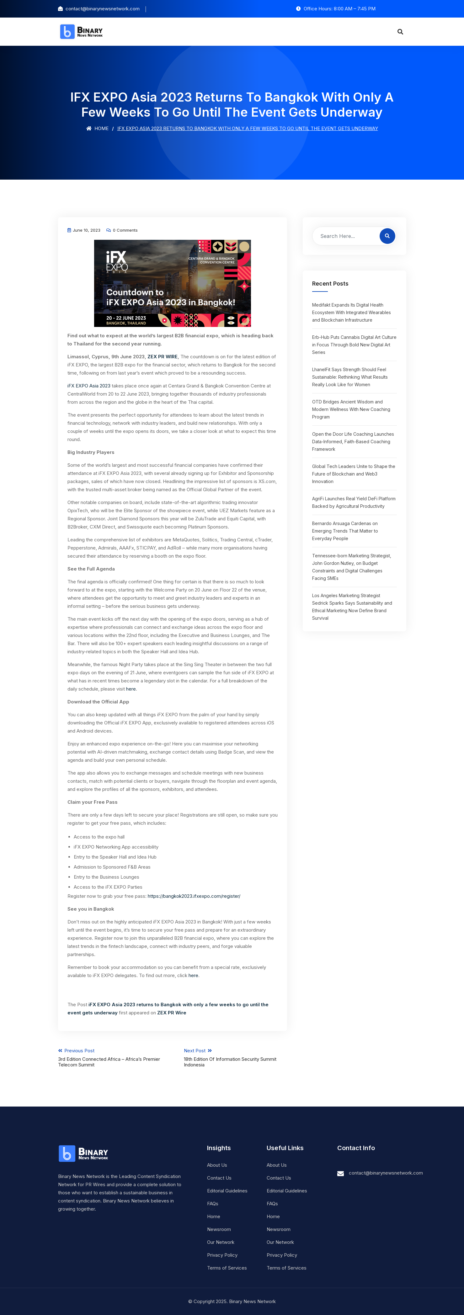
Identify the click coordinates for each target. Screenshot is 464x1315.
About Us (217, 1165)
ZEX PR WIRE (162, 357)
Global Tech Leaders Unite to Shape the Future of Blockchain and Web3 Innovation (353, 474)
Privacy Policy (222, 1255)
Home (97, 128)
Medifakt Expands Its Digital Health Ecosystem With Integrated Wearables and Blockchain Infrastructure (351, 312)
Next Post (235, 1058)
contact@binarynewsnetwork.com (386, 1173)
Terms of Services (227, 1268)
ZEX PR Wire (171, 1013)
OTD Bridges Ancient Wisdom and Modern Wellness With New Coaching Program (351, 409)
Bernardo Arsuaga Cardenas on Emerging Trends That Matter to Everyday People (345, 531)
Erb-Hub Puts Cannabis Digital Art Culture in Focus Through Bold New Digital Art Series (354, 344)
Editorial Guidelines (227, 1191)
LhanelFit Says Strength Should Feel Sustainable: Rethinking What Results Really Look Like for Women (350, 377)
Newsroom (219, 1229)
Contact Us (219, 1178)
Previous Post (109, 1058)
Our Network (220, 1242)
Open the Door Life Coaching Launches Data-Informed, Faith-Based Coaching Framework (353, 441)
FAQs (212, 1204)
